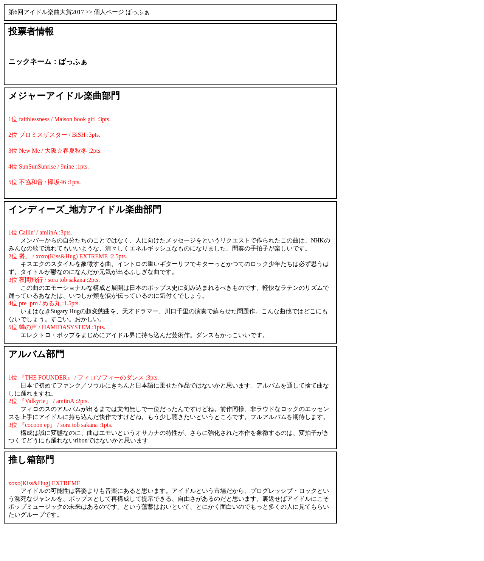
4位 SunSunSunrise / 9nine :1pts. (48, 166)
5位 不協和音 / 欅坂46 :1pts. (44, 182)
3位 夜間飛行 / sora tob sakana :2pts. (54, 280)
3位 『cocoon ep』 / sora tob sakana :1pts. (60, 425)
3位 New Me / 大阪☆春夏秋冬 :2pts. (55, 150)
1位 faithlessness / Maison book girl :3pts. (59, 119)
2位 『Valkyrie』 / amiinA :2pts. (48, 401)
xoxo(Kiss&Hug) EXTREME (44, 483)
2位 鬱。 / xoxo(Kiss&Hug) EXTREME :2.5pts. (67, 256)
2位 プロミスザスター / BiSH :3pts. (54, 134)
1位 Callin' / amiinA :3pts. (40, 232)
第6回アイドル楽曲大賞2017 (46, 12)
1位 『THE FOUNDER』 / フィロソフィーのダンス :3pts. (83, 377)
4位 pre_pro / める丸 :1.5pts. (44, 303)
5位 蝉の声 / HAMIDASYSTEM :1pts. (56, 327)
